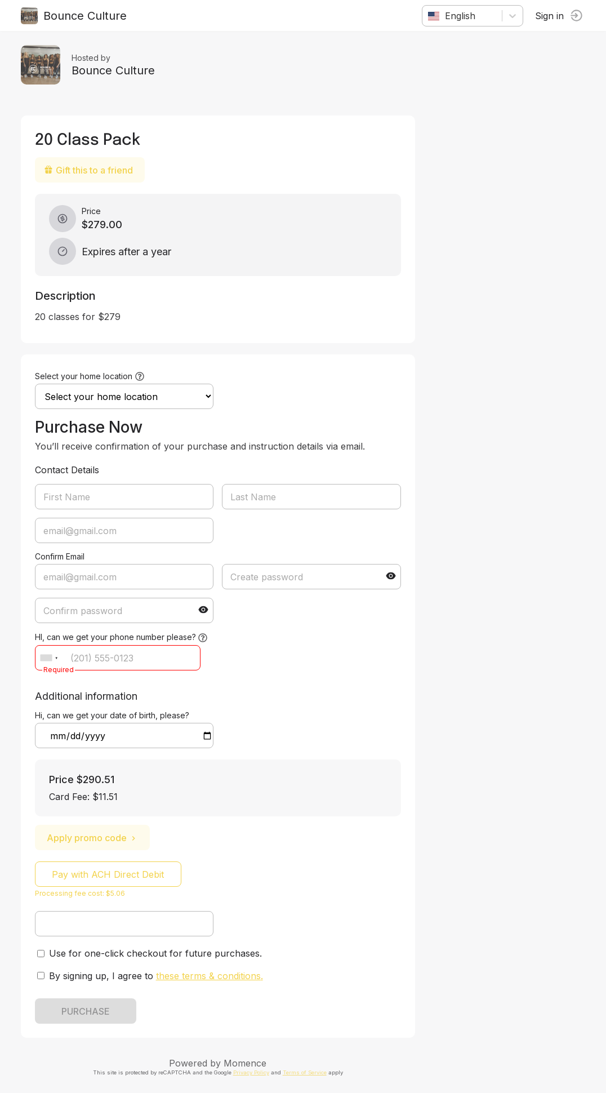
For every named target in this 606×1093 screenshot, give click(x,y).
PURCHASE (87, 1011)
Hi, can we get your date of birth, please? (114, 715)
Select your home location (85, 376)
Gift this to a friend (90, 170)
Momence (247, 1063)
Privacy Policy (253, 1072)
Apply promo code (94, 837)
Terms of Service (306, 1072)
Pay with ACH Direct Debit (110, 874)
